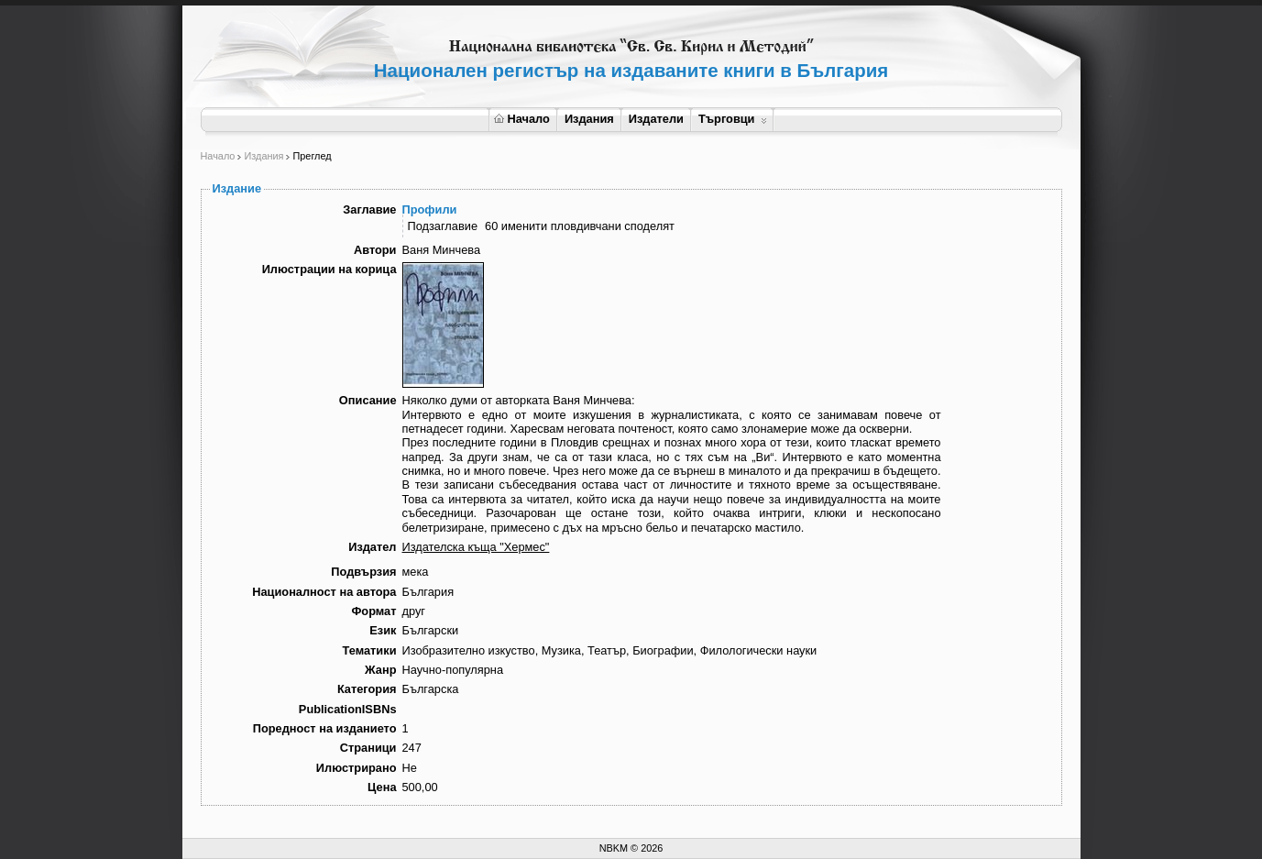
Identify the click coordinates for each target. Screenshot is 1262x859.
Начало (522, 119)
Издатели (656, 119)
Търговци (732, 119)
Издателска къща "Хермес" (476, 547)
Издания (589, 119)
